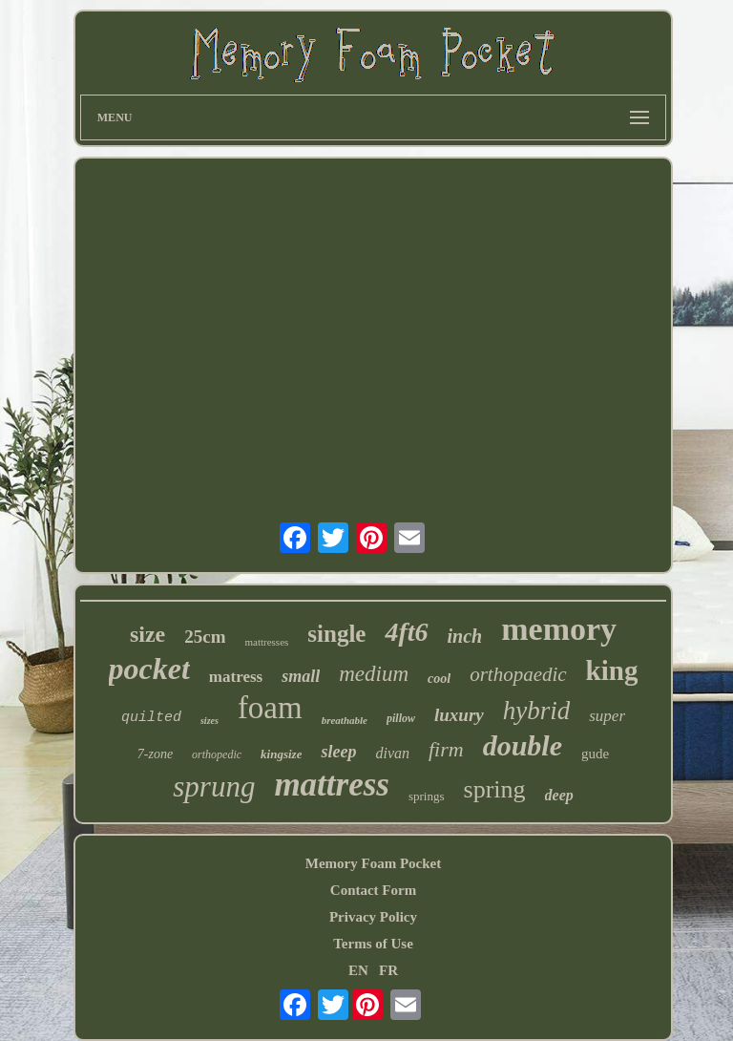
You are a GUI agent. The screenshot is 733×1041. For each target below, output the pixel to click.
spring (495, 789)
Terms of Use (373, 943)
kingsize (281, 754)
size (147, 634)
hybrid (537, 710)
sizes (209, 720)
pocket (149, 668)
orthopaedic (518, 674)
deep (559, 795)
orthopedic (216, 754)
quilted (151, 718)
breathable (344, 720)
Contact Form (373, 890)
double (522, 745)
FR (388, 970)
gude (595, 753)
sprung (214, 786)
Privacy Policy (373, 916)
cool (439, 678)
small (301, 676)
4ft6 (406, 632)
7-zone (155, 754)
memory (559, 629)
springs (426, 796)
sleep (338, 751)
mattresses (266, 642)
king (612, 670)
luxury (459, 715)
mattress (331, 784)
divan (392, 753)
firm (446, 749)
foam (270, 707)
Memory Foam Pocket (373, 863)
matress (235, 677)
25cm (204, 637)
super (607, 716)
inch (465, 636)
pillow (401, 718)
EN (358, 970)
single (336, 634)
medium (373, 674)
